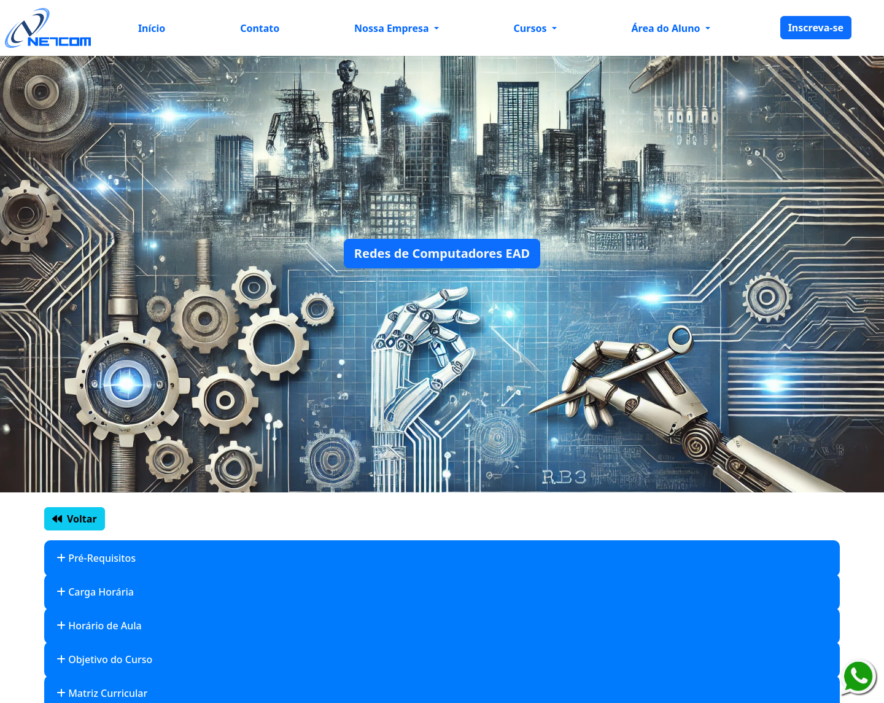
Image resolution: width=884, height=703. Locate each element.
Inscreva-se (815, 27)
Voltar (74, 519)
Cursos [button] (531, 28)
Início (151, 28)
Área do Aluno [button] (667, 28)
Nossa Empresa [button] (393, 28)
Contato (259, 28)
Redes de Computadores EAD (442, 253)
